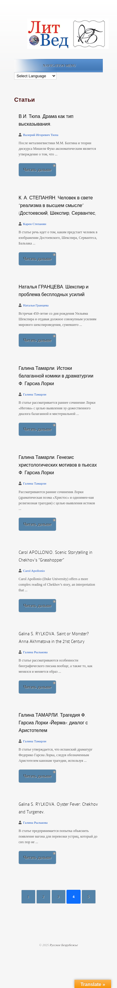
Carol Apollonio (34, 570)
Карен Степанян (34, 224)
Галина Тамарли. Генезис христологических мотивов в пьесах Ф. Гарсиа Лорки (58, 465)
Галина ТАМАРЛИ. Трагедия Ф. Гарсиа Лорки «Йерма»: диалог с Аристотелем (53, 723)
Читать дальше (37, 169)
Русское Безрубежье (64, 945)
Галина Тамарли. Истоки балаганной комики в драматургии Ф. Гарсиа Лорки (56, 376)
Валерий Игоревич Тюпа (40, 135)
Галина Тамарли (34, 394)
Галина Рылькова (35, 652)
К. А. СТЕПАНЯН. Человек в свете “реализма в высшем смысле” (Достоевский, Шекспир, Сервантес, (57, 206)
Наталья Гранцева (35, 305)
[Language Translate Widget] (35, 76)
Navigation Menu (57, 65)
